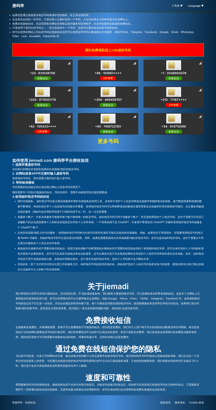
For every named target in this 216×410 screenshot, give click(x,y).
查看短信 (108, 105)
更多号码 (108, 141)
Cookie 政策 (196, 402)
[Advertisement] (26, 74)
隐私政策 (165, 402)
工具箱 (177, 5)
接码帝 (18, 5)
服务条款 (180, 402)
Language (196, 5)
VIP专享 (108, 78)
